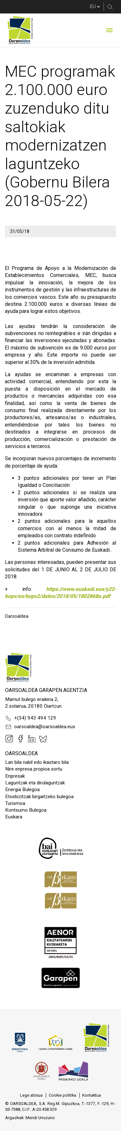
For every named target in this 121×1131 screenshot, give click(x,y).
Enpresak (15, 776)
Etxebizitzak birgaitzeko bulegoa (39, 796)
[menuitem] (31, 1095)
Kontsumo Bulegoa (25, 810)
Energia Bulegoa (22, 789)
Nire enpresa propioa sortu (33, 769)
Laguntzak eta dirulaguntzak (35, 783)
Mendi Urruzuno (40, 1117)
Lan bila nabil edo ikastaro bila (37, 762)
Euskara (13, 817)
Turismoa (15, 803)
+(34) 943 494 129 (30, 718)
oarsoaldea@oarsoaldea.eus (40, 727)
